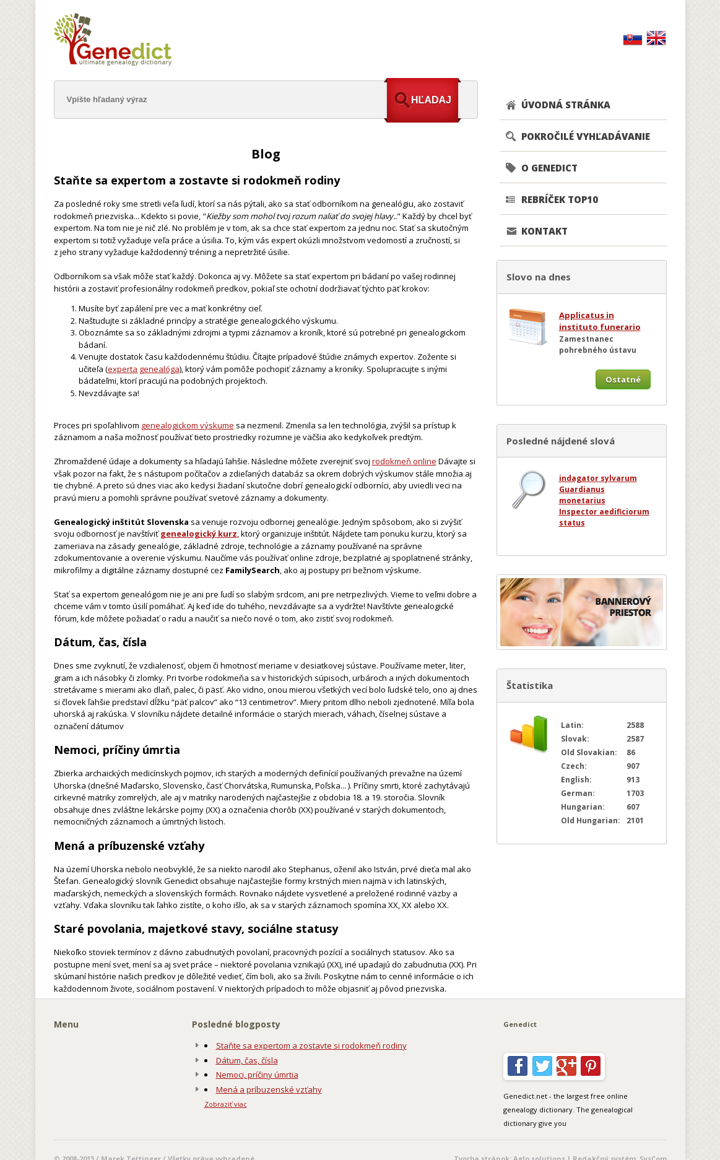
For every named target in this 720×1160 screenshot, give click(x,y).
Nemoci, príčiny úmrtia (257, 1074)
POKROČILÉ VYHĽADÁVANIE (585, 136)
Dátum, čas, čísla (247, 1060)
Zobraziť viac (225, 1104)
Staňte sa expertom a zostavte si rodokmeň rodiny (311, 1045)
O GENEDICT (549, 168)
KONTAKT (544, 231)
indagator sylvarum (598, 478)
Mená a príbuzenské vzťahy (269, 1089)
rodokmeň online (404, 461)
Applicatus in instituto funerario (600, 321)
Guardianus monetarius (582, 495)
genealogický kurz (198, 533)
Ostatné (623, 379)
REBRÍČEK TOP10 (559, 199)
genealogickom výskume (187, 425)
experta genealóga (144, 368)
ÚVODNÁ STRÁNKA (565, 104)
